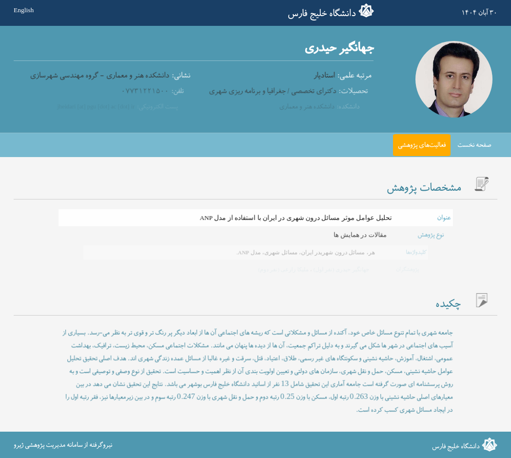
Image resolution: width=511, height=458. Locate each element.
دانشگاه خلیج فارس (322, 13)
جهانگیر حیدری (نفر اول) (339, 269)
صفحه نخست (474, 145)
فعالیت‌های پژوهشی (422, 145)
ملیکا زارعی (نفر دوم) (283, 269)
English (24, 10)
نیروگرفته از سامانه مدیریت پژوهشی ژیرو (63, 445)
